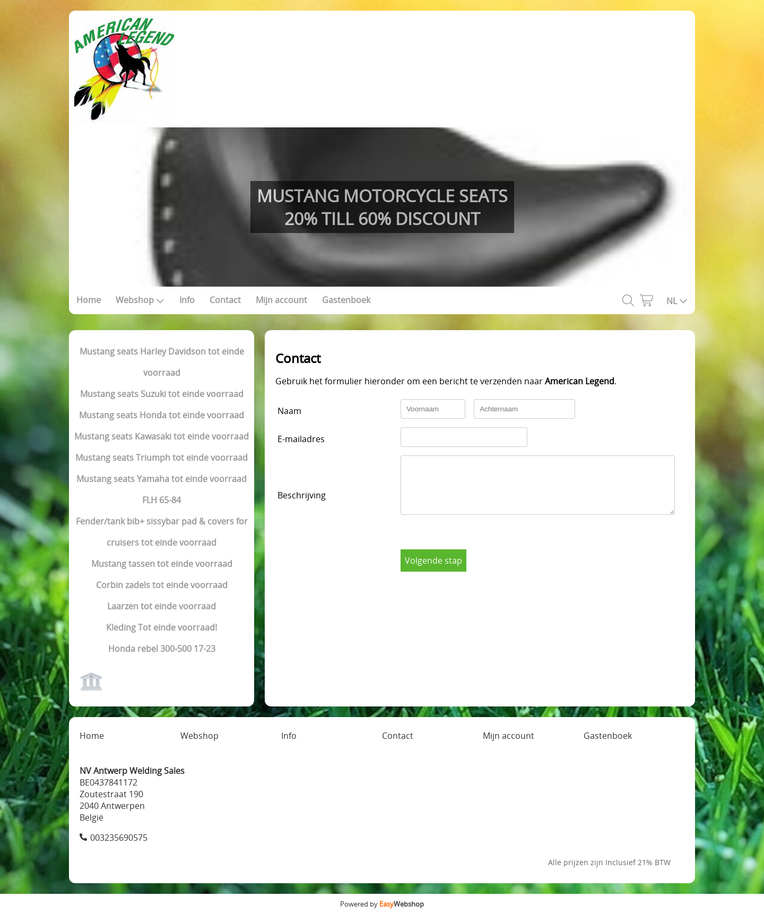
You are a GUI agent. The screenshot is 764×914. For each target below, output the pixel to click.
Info (187, 300)
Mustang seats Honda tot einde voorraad (161, 415)
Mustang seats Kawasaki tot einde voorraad (161, 436)
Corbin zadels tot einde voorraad (162, 585)
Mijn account (281, 300)
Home (88, 300)
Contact (225, 300)
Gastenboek (346, 300)
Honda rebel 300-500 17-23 (161, 648)
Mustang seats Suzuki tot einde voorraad (162, 394)
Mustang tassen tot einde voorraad (161, 564)
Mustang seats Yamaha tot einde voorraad (161, 479)
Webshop (140, 300)
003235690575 (118, 837)
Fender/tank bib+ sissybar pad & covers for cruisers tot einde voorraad (162, 531)
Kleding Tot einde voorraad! (161, 627)
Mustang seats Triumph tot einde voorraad (161, 457)
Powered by (382, 904)
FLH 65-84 (161, 500)
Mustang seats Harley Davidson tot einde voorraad (162, 362)
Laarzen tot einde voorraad (161, 606)
